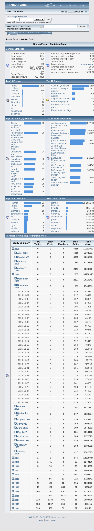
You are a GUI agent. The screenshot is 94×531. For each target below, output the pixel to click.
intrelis (14, 228)
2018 (16, 483)
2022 (16, 466)
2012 (16, 508)
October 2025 (20, 407)
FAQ (53, 107)
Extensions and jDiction (58, 94)
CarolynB (15, 93)
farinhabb (15, 96)
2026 (16, 249)
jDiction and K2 (16, 165)
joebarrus (15, 114)
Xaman (14, 99)
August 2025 (23, 419)
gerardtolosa (17, 213)
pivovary (55, 231)
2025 (16, 274)
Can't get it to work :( (17, 180)
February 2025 (20, 446)
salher (54, 225)
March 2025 (23, 440)
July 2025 (22, 424)
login (15, 17)
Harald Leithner (15, 86)
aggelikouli (56, 228)
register (23, 17)
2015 (16, 496)
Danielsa (55, 211)
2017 (16, 487)
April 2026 (22, 253)
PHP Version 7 (58, 130)
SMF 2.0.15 (33, 517)
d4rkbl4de (15, 102)
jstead (13, 105)
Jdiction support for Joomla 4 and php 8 (16, 126)
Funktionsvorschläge (61, 110)
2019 (16, 479)
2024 (16, 458)
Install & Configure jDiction (60, 89)
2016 (16, 491)
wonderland (16, 111)
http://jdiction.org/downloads (19, 29)
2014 (16, 500)
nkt (12, 108)
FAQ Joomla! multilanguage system (58, 172)
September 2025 (21, 414)
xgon (13, 225)
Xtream (14, 222)
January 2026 (20, 269)
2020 (16, 474)
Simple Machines (58, 517)
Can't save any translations (58, 166)
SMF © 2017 (45, 517)
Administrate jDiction (61, 104)
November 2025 (21, 286)
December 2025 (21, 279)
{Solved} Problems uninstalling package (60, 135)
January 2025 (20, 452)
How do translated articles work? (15, 172)
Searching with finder (16, 160)
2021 (16, 470)
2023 (16, 462)
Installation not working (16, 192)
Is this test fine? (15, 187)
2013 (16, 504)
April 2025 (22, 436)
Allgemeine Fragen (60, 98)
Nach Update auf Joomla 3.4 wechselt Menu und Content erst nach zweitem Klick (17, 140)
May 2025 (22, 432)
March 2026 (23, 257)
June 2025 (22, 428)
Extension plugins (59, 101)
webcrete (15, 231)
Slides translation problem (59, 183)
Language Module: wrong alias (58, 160)
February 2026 (20, 262)
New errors (16, 183)
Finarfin (14, 90)
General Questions (60, 85)
